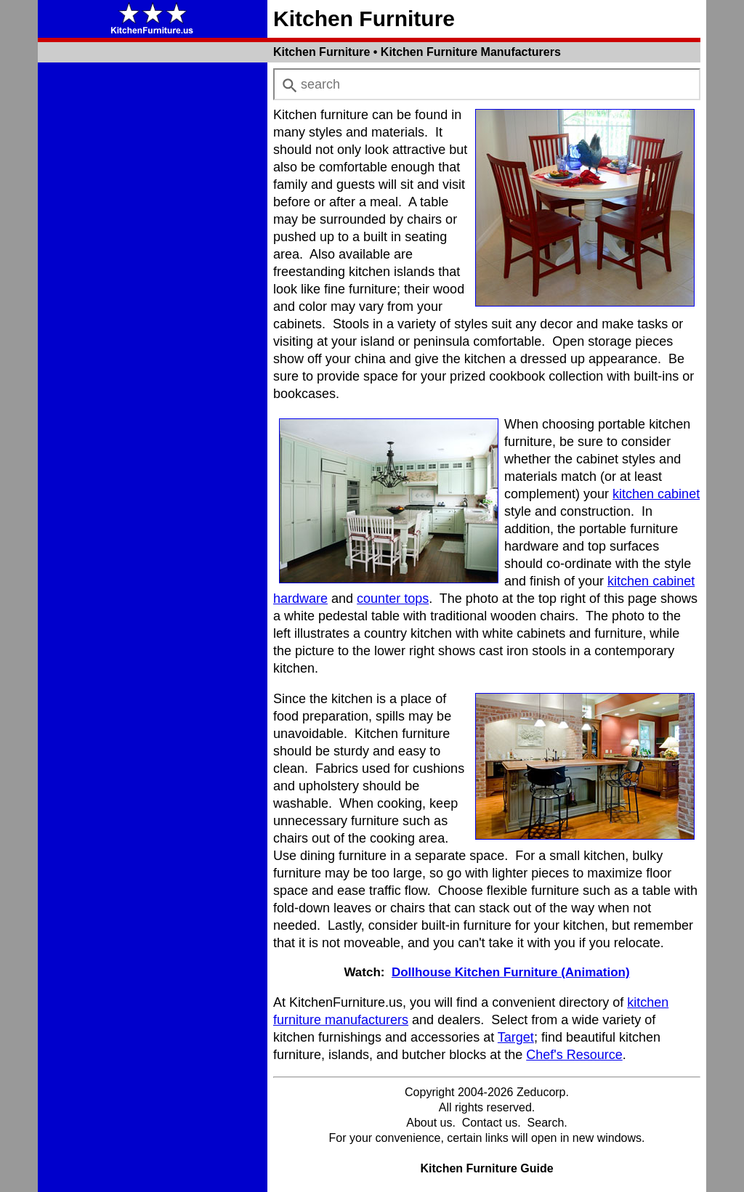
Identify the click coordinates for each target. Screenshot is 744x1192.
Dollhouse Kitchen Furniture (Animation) (511, 972)
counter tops (393, 598)
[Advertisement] (153, 286)
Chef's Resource (574, 1054)
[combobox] (486, 84)
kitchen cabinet (656, 494)
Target (516, 1037)
